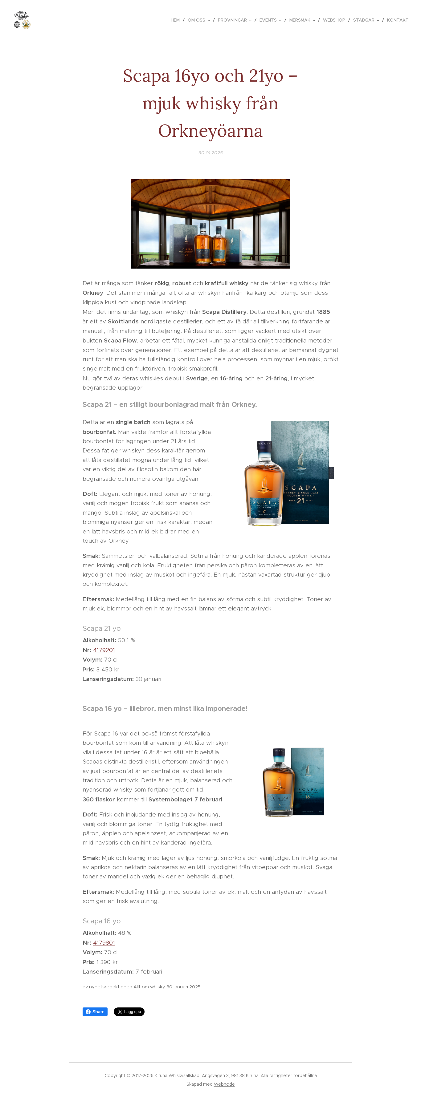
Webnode (224, 1084)
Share (95, 1011)
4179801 (104, 942)
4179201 (104, 650)
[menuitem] (177, 20)
